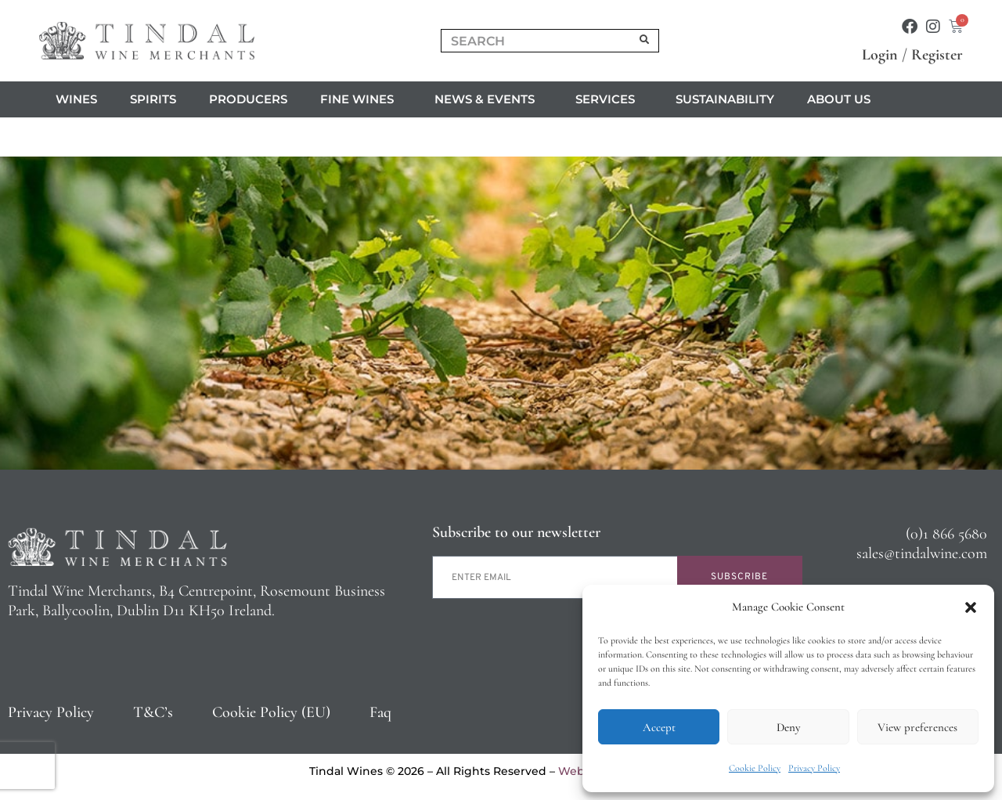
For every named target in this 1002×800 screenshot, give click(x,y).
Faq (380, 712)
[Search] (645, 41)
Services (609, 99)
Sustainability (725, 99)
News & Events (488, 99)
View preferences (917, 727)
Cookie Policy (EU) (271, 712)
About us (842, 99)
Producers (248, 99)
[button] (971, 607)
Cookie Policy (754, 767)
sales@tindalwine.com (921, 553)
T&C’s (153, 712)
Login (880, 54)
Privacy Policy (814, 767)
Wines (76, 99)
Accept (659, 727)
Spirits (153, 99)
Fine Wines (361, 99)
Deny (788, 727)
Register (937, 54)
